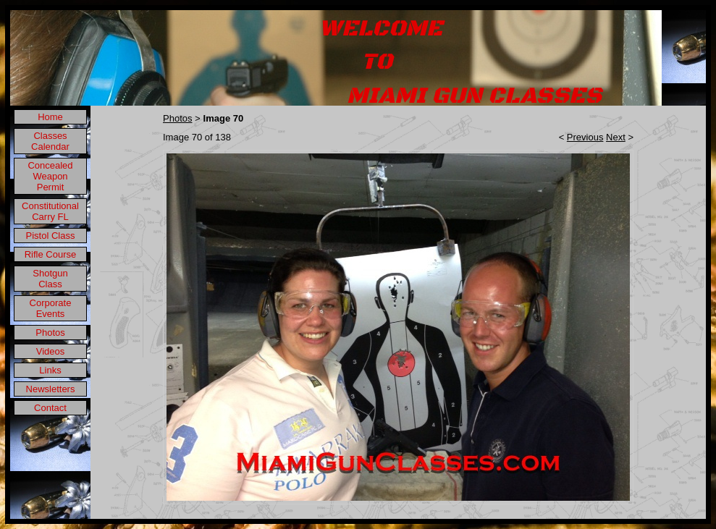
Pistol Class (50, 235)
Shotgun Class (50, 278)
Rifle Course (51, 254)
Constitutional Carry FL (50, 211)
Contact (50, 407)
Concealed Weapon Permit (50, 176)
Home (50, 116)
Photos (49, 332)
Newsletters (50, 389)
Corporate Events (51, 308)
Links (50, 370)
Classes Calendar (50, 141)
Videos (50, 351)
